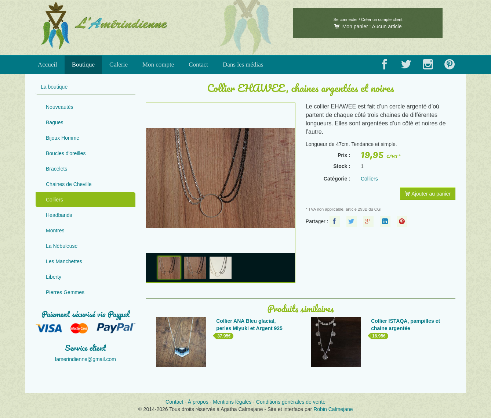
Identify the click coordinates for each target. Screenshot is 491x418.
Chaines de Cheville (69, 184)
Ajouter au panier (428, 194)
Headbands (59, 215)
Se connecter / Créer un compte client (368, 19)
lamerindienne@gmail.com (85, 359)
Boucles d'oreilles (66, 153)
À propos (198, 402)
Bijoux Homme (62, 138)
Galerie (118, 64)
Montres (55, 230)
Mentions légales (232, 402)
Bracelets (56, 169)
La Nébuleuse (61, 246)
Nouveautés (59, 107)
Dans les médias (243, 64)
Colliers (54, 200)
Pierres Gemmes (65, 292)
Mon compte (158, 64)
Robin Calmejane (333, 409)
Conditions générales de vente (290, 402)
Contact (198, 64)
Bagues (54, 122)
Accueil (47, 64)
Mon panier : (368, 26)
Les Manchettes (64, 261)
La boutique (54, 87)
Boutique (83, 64)
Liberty (53, 277)
